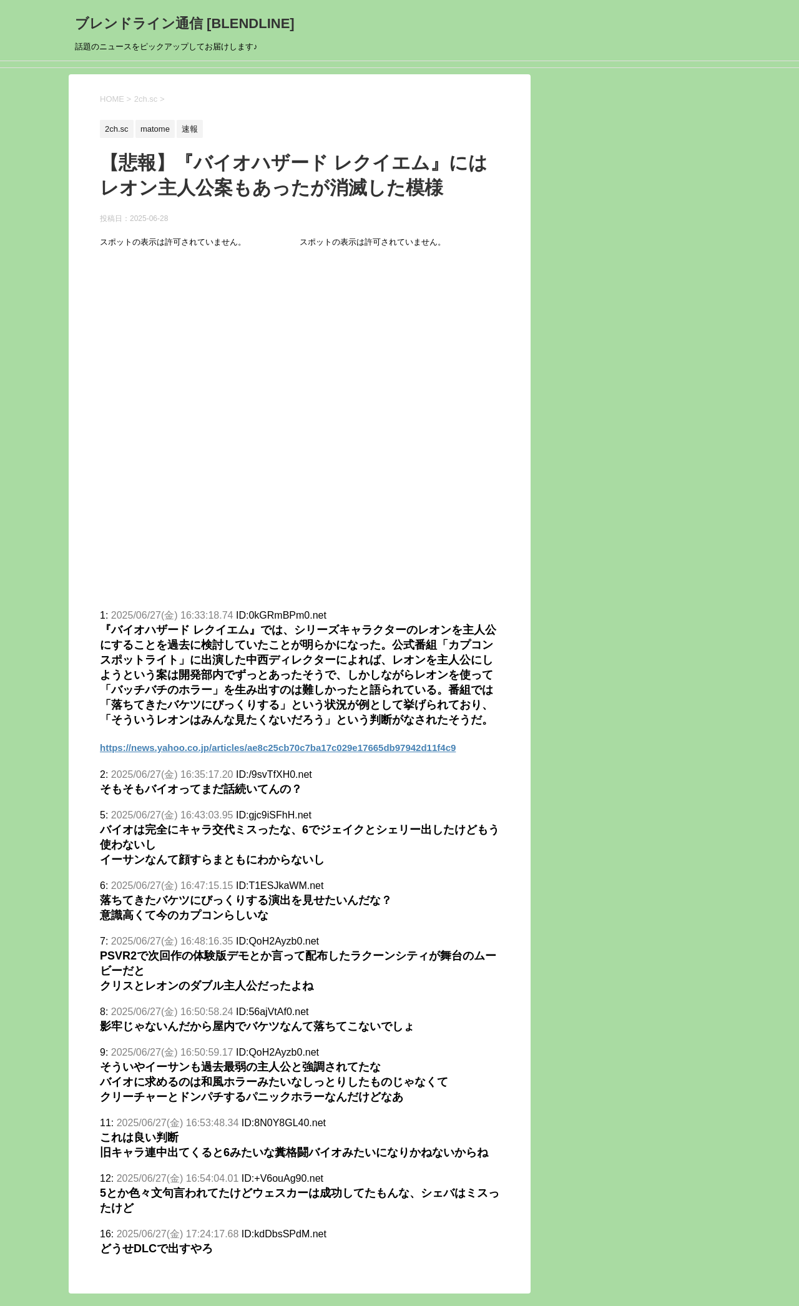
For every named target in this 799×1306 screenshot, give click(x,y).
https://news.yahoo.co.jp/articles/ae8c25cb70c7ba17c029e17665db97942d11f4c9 (278, 747)
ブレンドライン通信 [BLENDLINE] (185, 23)
